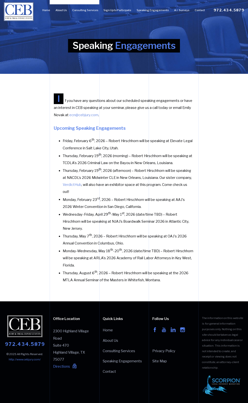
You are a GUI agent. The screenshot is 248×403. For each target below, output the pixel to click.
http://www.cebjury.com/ (25, 359)
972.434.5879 (229, 10)
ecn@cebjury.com (83, 115)
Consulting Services (85, 10)
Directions (65, 366)
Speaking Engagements (153, 10)
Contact (200, 10)
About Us (61, 10)
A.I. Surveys (181, 10)
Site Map (159, 361)
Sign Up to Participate (117, 10)
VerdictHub (72, 184)
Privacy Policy (163, 351)
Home (46, 10)
